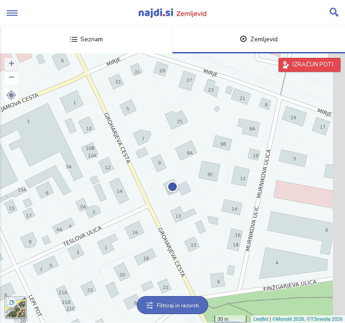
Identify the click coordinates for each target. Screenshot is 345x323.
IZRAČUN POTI (312, 65)
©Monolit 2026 (288, 319)
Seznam (86, 39)
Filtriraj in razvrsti (172, 305)
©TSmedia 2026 (325, 319)
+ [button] (11, 64)
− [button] (11, 78)
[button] (11, 95)
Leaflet (260, 319)
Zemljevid (259, 39)
